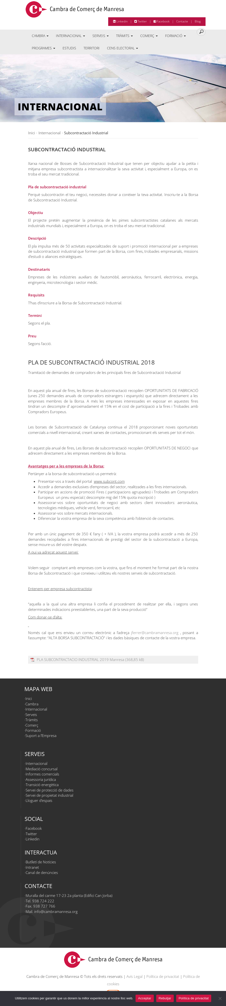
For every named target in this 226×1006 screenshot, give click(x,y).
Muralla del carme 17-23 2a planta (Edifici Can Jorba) (69, 895)
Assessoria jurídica (41, 779)
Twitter (140, 21)
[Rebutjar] (219, 998)
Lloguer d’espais (39, 800)
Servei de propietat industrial (49, 795)
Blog (198, 21)
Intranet (32, 867)
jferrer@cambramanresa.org (154, 632)
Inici (28, 698)
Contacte (182, 21)
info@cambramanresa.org (56, 911)
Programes (43, 48)
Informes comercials (42, 774)
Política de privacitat (162, 976)
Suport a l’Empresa (40, 735)
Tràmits (124, 35)
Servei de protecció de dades (49, 790)
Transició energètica (42, 784)
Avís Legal (134, 976)
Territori (92, 48)
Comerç (149, 35)
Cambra (40, 35)
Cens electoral (122, 48)
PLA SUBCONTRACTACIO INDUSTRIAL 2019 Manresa (80, 659)
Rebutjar (165, 998)
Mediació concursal (41, 768)
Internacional (70, 35)
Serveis (100, 35)
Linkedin (120, 21)
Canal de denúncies (42, 872)
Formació (175, 35)
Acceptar (144, 998)
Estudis (69, 48)
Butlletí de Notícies (41, 861)
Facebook (162, 21)
